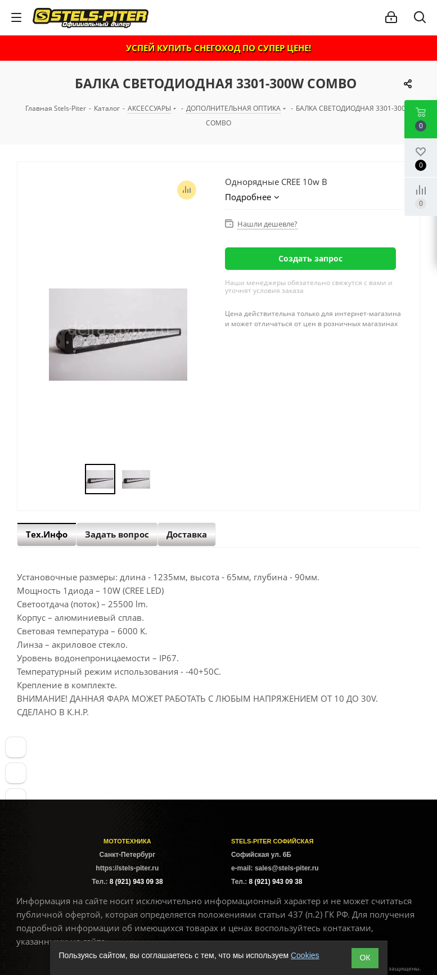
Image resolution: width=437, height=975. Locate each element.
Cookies (305, 955)
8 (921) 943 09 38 (136, 882)
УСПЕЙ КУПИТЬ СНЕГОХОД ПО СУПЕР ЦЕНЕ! (218, 47)
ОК (364, 957)
